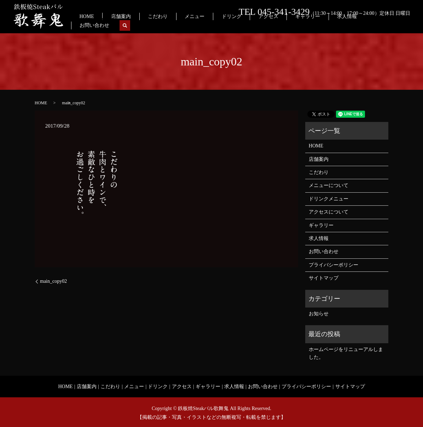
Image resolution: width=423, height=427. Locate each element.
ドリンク (257, 25)
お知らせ (319, 313)
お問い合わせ (379, 25)
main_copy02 (53, 281)
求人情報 (346, 25)
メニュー (229, 25)
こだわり (201, 25)
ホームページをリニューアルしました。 (346, 353)
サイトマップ (323, 278)
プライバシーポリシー (333, 265)
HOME (147, 25)
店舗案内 (172, 25)
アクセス (285, 25)
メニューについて (328, 185)
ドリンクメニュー (328, 198)
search (405, 25)
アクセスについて (328, 212)
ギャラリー (315, 25)
